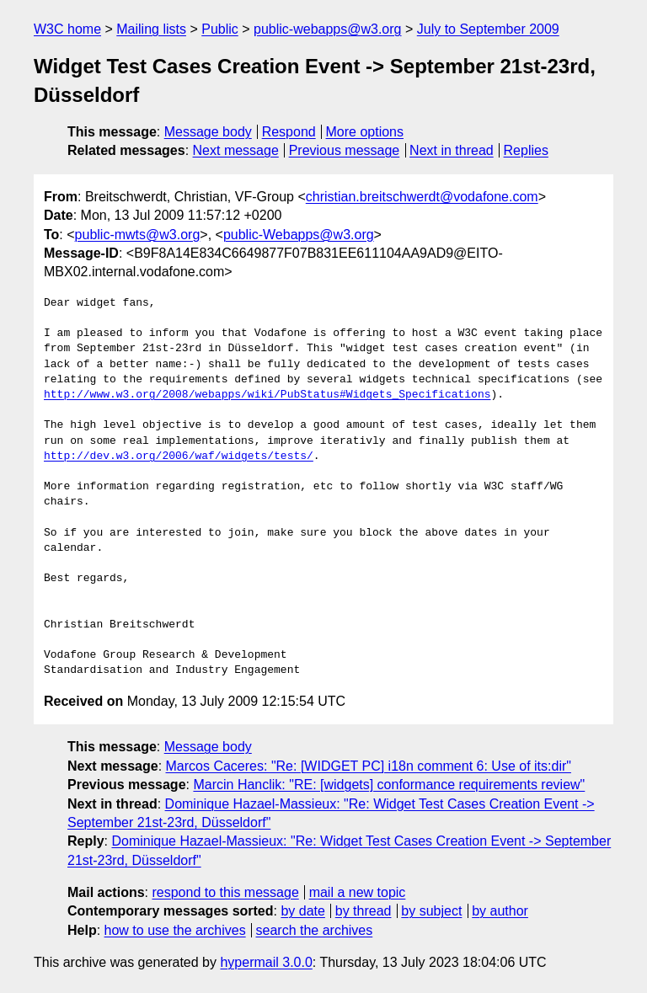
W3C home (67, 29)
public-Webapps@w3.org (298, 234)
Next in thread (451, 150)
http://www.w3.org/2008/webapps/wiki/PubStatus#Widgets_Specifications (267, 395)
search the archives (314, 930)
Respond (289, 132)
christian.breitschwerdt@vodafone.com (422, 197)
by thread (363, 911)
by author (500, 911)
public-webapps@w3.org (327, 29)
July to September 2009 (488, 29)
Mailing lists (151, 29)
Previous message (344, 150)
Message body (208, 132)
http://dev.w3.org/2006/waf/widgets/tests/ (178, 456)
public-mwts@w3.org (138, 234)
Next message (236, 150)
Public (219, 29)
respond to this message (225, 892)
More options (365, 132)
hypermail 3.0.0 (266, 962)
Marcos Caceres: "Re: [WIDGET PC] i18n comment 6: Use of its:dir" (368, 766)
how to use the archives (175, 930)
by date (302, 911)
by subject (431, 911)
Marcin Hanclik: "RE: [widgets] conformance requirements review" (389, 784)
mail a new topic (357, 892)
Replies (526, 150)
